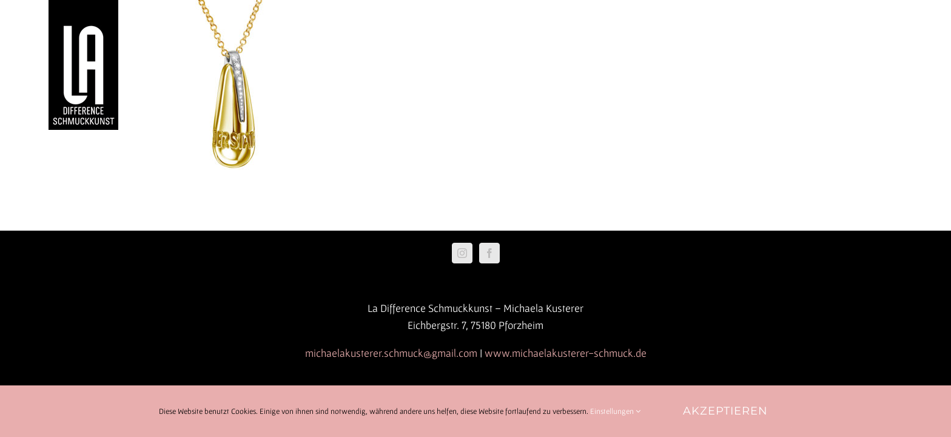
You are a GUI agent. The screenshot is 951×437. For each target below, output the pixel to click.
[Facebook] (489, 253)
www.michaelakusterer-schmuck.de (566, 353)
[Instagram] (462, 253)
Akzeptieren (725, 411)
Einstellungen (615, 411)
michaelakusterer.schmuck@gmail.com (391, 353)
